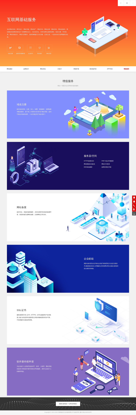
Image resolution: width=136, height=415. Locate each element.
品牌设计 (26, 69)
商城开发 (76, 69)
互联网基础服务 (127, 3)
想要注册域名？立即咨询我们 (68, 404)
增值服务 (126, 69)
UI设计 (60, 69)
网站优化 (43, 69)
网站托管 (133, 3)
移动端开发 (93, 69)
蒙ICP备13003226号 (86, 412)
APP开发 (121, 3)
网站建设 (9, 69)
